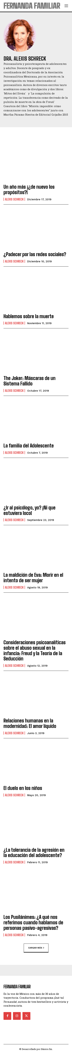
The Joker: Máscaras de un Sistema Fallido (29, 381)
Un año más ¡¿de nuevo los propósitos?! (29, 189)
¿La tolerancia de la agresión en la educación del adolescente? (34, 852)
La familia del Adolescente (29, 446)
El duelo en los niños (23, 788)
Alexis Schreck (14, 199)
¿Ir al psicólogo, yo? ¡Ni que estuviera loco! (29, 510)
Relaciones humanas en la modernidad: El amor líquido (30, 723)
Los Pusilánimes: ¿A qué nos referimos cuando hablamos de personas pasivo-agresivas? (33, 922)
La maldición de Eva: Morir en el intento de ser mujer (33, 577)
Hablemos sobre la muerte (29, 316)
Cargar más (36, 947)
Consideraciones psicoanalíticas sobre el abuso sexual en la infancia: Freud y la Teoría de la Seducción (35, 650)
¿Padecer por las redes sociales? (35, 254)
